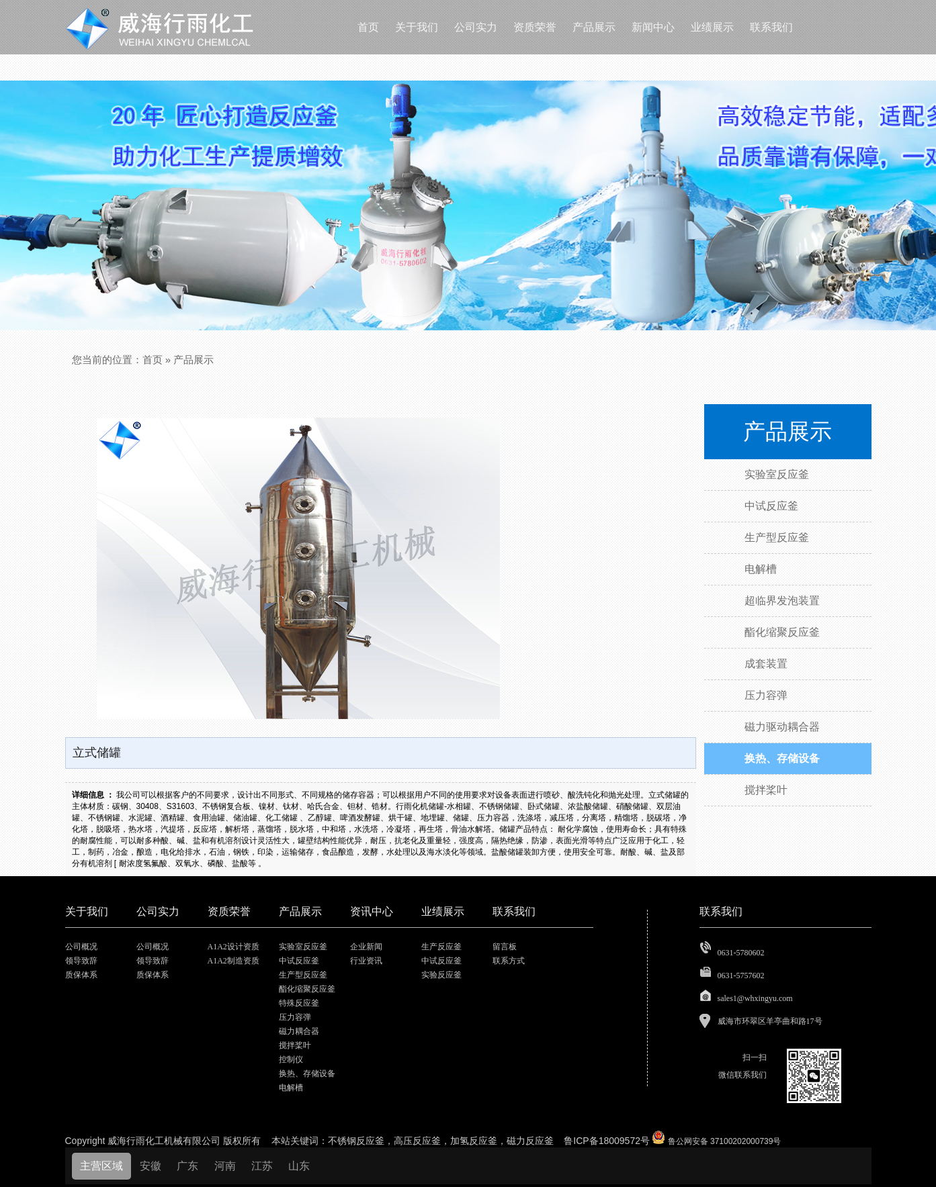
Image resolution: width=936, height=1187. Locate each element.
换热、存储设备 (307, 1073)
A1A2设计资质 (233, 946)
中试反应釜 (299, 960)
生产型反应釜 (303, 975)
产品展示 (193, 359)
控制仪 (291, 1059)
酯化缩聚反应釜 (307, 989)
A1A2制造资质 (233, 960)
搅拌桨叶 (295, 1045)
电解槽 (291, 1087)
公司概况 (81, 946)
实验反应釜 (441, 975)
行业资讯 (366, 960)
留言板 (505, 946)
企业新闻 (366, 946)
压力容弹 (295, 1017)
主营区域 (101, 1166)
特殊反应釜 (299, 1003)
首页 (152, 359)
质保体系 (81, 975)
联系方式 (509, 960)
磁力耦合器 (299, 1031)
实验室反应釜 (303, 946)
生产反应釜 (441, 946)
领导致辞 (81, 960)
